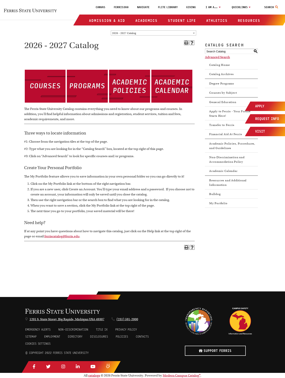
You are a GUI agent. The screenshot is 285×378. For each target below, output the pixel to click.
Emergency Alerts (38, 329)
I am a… (212, 7)
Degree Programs (221, 83)
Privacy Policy (126, 329)
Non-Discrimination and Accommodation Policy (227, 159)
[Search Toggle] (271, 7)
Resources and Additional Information (228, 183)
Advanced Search (217, 57)
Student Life (182, 21)
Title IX (102, 329)
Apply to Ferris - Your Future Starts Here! (230, 113)
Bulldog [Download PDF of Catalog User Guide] (215, 194)
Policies (122, 336)
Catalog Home (219, 65)
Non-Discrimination (73, 329)
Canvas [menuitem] (100, 7)
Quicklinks (240, 7)
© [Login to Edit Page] (26, 353)
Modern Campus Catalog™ (181, 375)
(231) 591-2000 (127, 319)
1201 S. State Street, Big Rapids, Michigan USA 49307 (66, 319)
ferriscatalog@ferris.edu (61, 236)
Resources (249, 21)
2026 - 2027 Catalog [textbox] (124, 33)
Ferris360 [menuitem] (121, 7)
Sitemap (31, 336)
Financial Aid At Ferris (225, 134)
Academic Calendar (223, 171)
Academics (146, 21)
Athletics (216, 21)
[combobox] (153, 32)
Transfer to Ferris (221, 125)
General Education (222, 102)
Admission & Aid (107, 21)
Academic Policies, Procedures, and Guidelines (232, 146)
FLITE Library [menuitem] (168, 7)
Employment (52, 336)
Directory (75, 336)
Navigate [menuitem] (143, 7)
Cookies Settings (38, 344)
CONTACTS (142, 336)
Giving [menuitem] (191, 7)
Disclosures (99, 336)
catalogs (94, 375)
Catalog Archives (221, 74)
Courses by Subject (223, 92)
